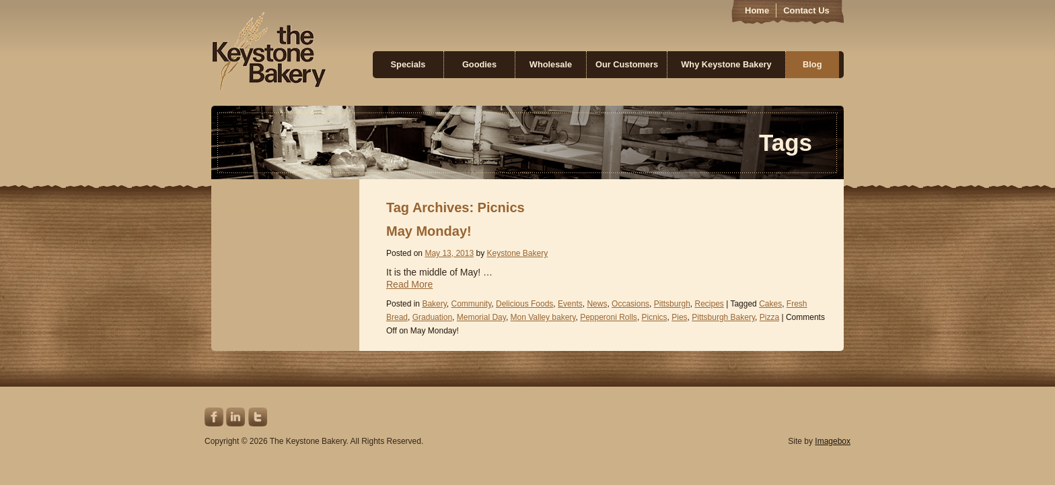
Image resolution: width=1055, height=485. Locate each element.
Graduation (432, 317)
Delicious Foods (524, 304)
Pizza (769, 317)
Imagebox (832, 441)
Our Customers (626, 64)
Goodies (479, 64)
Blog (812, 64)
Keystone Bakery (268, 51)
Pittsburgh (672, 304)
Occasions (630, 304)
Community (471, 304)
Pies (679, 317)
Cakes (770, 304)
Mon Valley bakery (543, 317)
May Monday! (429, 231)
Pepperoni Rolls (608, 317)
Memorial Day (481, 317)
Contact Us (806, 10)
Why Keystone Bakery (726, 64)
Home (757, 10)
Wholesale (551, 64)
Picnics (654, 317)
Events (570, 304)
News (597, 304)
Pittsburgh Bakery (723, 317)
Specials (408, 64)
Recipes (708, 304)
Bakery (434, 304)
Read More (409, 284)
